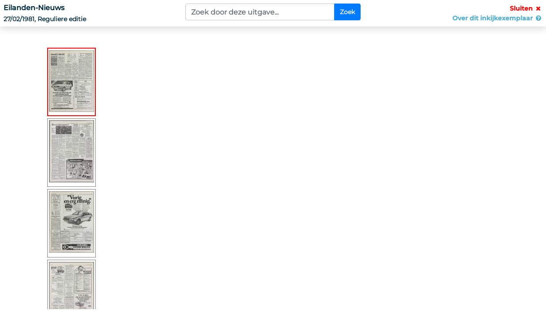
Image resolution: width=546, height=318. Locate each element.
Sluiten (526, 8)
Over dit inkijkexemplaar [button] (497, 18)
